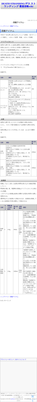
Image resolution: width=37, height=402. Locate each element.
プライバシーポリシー (7, 359)
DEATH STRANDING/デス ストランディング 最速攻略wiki (18, 5)
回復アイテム (14, 26)
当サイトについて (20, 359)
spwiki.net (13, 398)
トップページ (4, 26)
